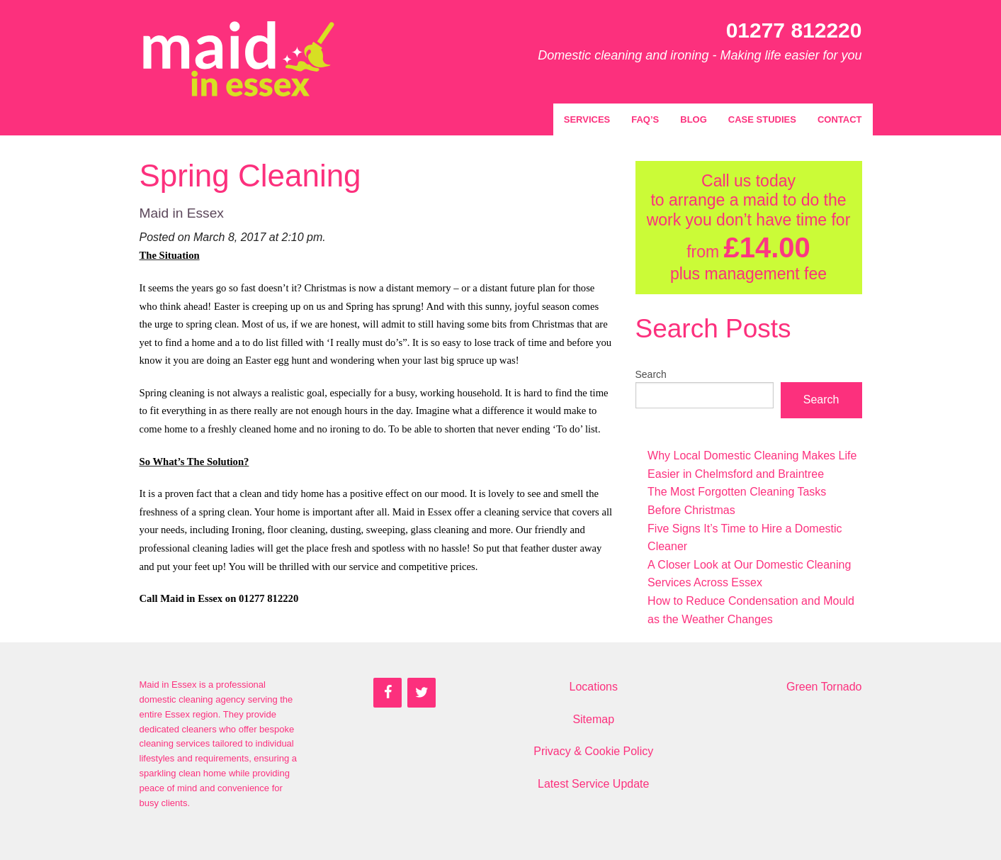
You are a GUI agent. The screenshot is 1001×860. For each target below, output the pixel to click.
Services (587, 119)
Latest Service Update (593, 784)
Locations (594, 687)
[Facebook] (387, 693)
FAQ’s (645, 119)
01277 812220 (794, 30)
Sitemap (593, 719)
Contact (840, 119)
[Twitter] (421, 693)
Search (651, 374)
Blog (693, 119)
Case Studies (762, 119)
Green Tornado (823, 687)
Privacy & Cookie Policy (593, 751)
